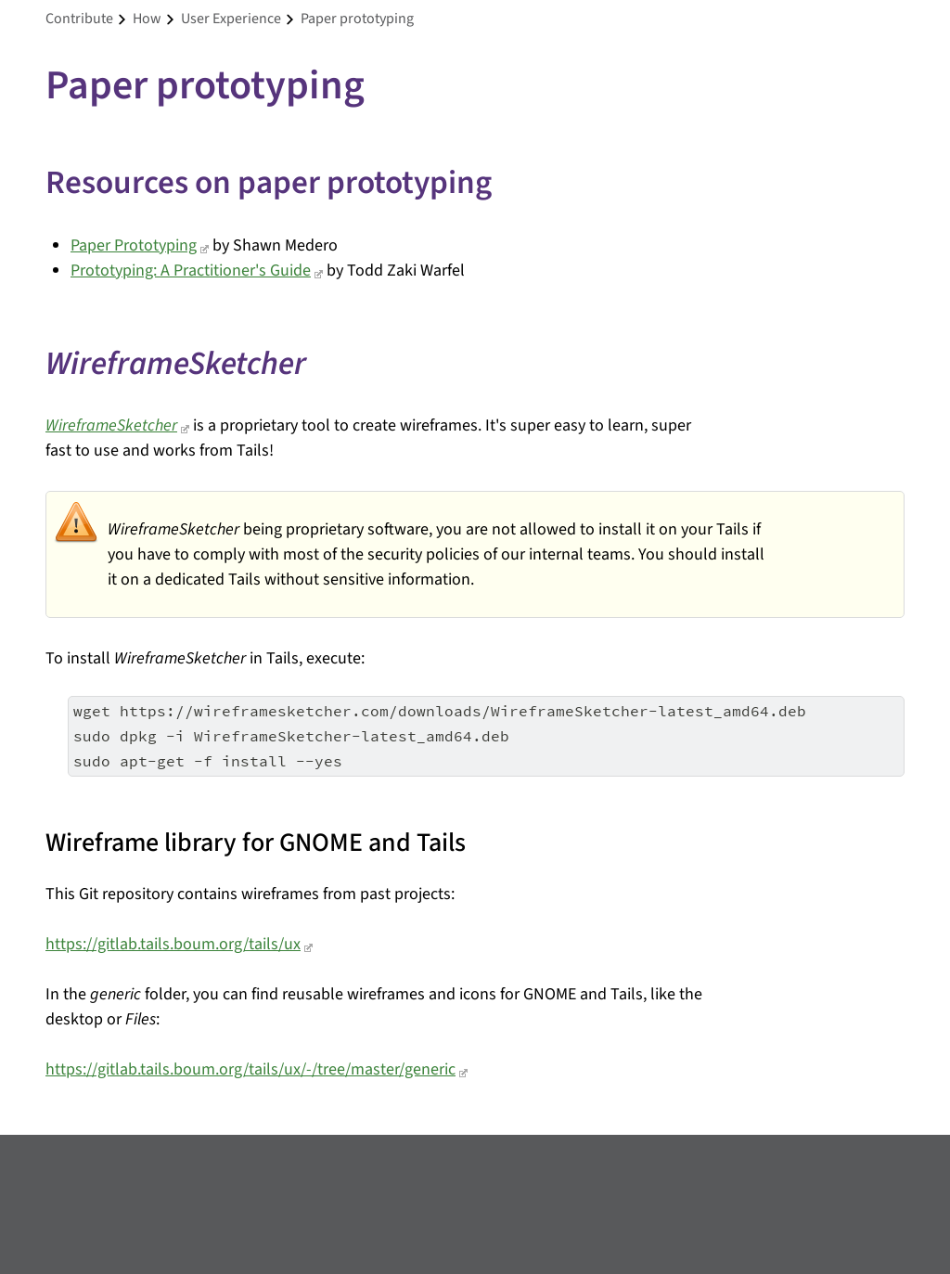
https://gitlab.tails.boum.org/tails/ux (173, 944)
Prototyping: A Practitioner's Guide (191, 270)
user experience (231, 18)
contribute (79, 18)
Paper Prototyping (134, 245)
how (147, 18)
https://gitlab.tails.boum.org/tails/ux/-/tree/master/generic (250, 1069)
